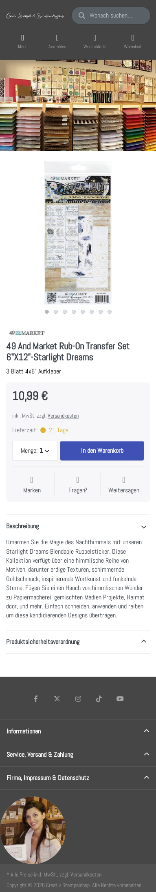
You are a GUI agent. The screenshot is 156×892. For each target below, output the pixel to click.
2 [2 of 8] (56, 312)
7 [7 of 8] (101, 312)
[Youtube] (120, 699)
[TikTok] (99, 699)
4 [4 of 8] (74, 312)
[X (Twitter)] (57, 699)
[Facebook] (36, 699)
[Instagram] (78, 699)
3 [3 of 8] (65, 312)
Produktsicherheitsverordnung (42, 641)
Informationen (24, 731)
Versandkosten (63, 415)
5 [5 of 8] (83, 312)
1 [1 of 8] (47, 312)
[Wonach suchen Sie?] (111, 16)
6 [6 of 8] (92, 312)
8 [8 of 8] (110, 312)
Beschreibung (22, 526)
